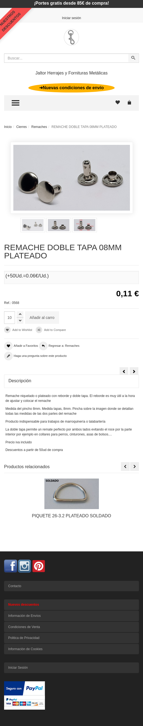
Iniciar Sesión (18, 668)
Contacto (14, 586)
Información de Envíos (24, 616)
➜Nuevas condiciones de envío (71, 87)
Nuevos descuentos (23, 605)
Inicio (8, 127)
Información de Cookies (25, 649)
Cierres (21, 127)
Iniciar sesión (71, 18)
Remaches (39, 127)
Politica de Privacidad (23, 638)
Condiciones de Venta (24, 627)
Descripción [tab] (19, 380)
